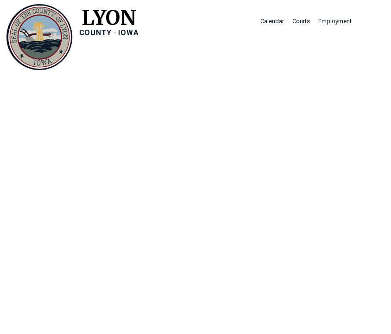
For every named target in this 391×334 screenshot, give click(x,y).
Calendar (272, 21)
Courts (301, 21)
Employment (335, 21)
